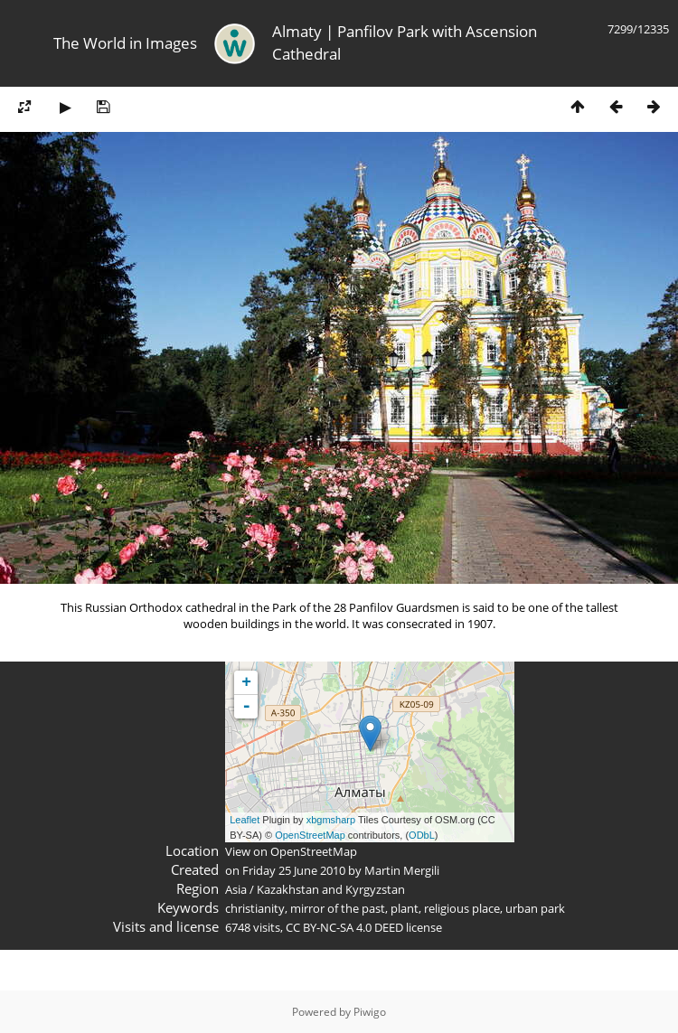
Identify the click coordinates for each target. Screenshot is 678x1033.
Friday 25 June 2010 (293, 870)
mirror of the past (337, 908)
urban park (535, 908)
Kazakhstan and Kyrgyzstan (331, 889)
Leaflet (244, 819)
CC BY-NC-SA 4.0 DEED (344, 927)
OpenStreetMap (310, 835)
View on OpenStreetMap (291, 851)
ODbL (422, 835)
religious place (462, 908)
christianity (255, 908)
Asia (236, 889)
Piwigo (369, 1011)
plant (405, 908)
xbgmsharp (330, 819)
